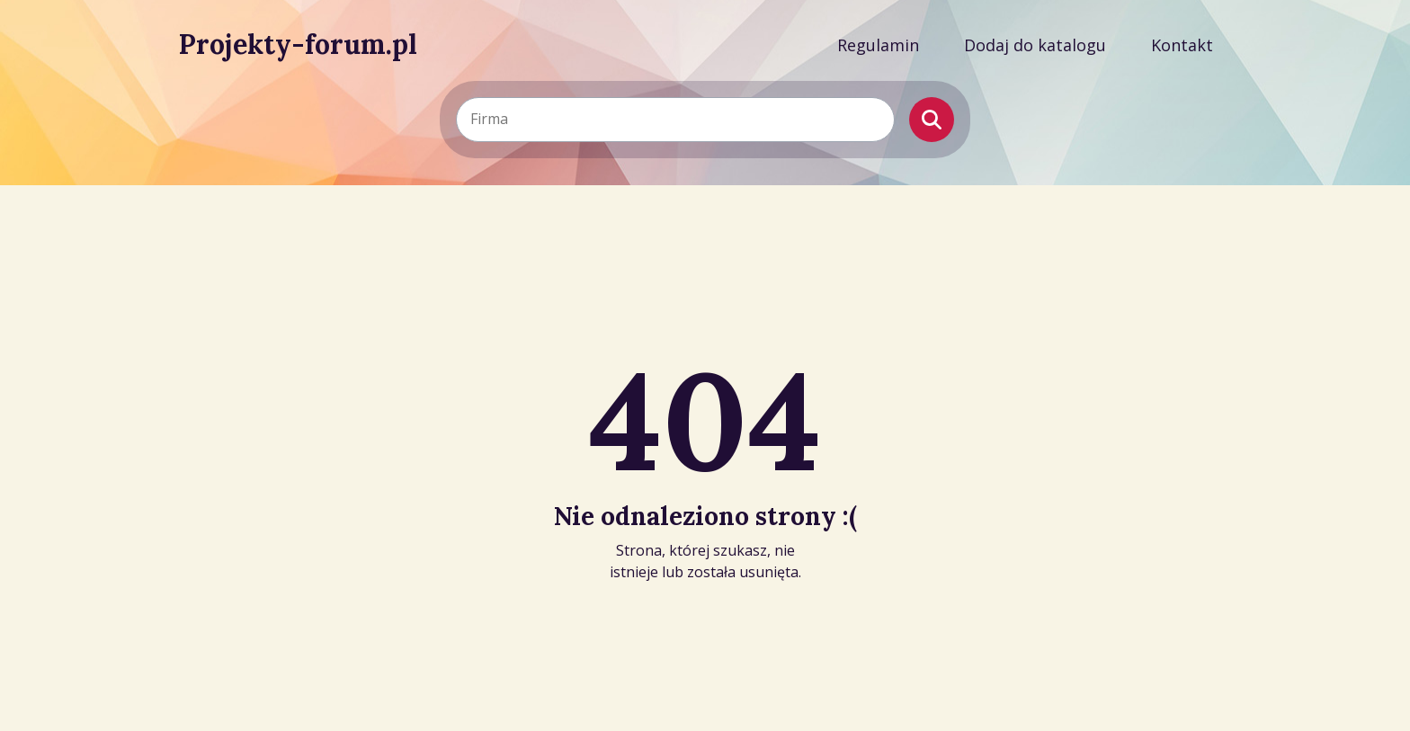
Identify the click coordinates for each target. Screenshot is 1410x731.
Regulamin (878, 45)
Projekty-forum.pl (298, 44)
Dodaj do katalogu (1035, 45)
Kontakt (1182, 45)
